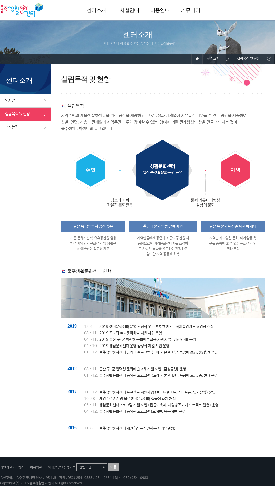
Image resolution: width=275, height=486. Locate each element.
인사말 (10, 100)
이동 (113, 467)
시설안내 (129, 10)
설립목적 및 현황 (17, 114)
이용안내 (160, 10)
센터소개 (96, 10)
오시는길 (11, 127)
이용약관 (36, 467)
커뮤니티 (190, 10)
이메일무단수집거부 (61, 467)
